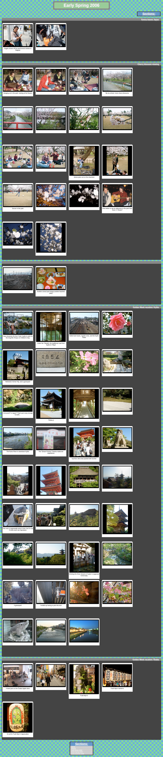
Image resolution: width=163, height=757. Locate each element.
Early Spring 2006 (77, 752)
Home (73, 747)
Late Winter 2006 (76, 750)
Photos (73, 748)
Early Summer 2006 (77, 754)
